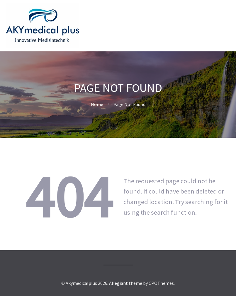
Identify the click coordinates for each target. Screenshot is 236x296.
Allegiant (118, 283)
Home (97, 104)
